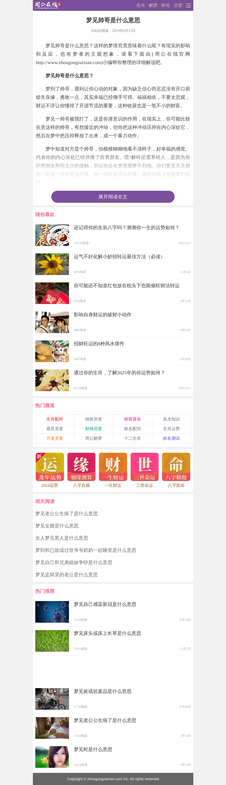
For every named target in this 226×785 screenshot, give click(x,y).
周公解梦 (93, 438)
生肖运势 (171, 428)
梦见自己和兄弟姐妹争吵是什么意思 (73, 562)
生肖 (140, 5)
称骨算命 (132, 419)
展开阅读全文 (112, 196)
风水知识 (171, 419)
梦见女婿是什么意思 (57, 525)
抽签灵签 (93, 419)
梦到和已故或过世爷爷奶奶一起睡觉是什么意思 (85, 550)
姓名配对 (132, 428)
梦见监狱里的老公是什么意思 (66, 574)
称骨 (165, 5)
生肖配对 (54, 419)
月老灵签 (54, 438)
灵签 (178, 5)
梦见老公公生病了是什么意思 (66, 513)
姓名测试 (171, 438)
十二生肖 (132, 438)
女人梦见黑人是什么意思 (61, 538)
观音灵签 (54, 428)
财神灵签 (93, 428)
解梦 (153, 5)
